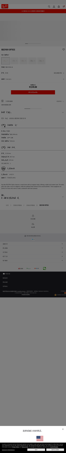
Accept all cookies (55, 449)
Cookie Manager (54, 447)
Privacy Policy (15, 447)
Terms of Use (25, 447)
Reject (36, 449)
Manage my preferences (8, 449)
